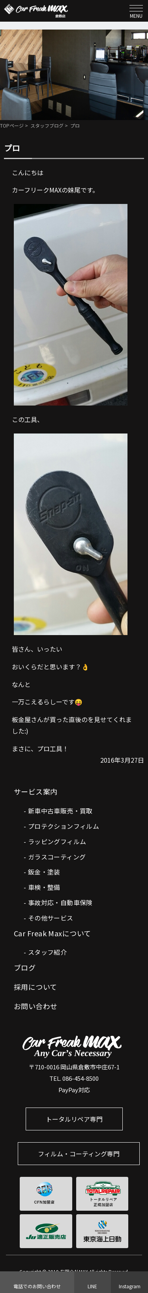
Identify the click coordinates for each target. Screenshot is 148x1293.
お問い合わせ (36, 1006)
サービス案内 (36, 791)
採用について (35, 987)
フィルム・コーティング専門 (79, 1153)
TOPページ (12, 125)
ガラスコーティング (57, 856)
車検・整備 (44, 887)
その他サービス (50, 918)
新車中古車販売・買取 (60, 810)
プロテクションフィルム (63, 826)
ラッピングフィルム (57, 841)
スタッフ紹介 (47, 952)
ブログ (25, 967)
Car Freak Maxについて (52, 933)
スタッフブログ (47, 125)
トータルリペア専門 (74, 1119)
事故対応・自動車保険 (60, 902)
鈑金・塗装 (44, 871)
